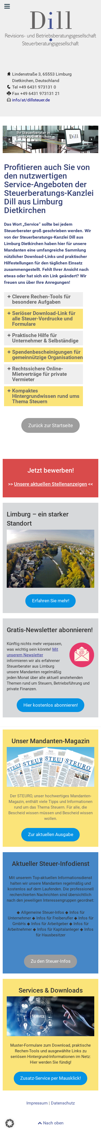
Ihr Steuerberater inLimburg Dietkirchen (34, 135)
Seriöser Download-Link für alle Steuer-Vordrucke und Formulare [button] (40, 318)
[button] (9, 139)
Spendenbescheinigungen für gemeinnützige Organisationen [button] (44, 354)
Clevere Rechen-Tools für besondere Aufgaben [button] (38, 299)
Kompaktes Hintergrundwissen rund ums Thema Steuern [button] (42, 396)
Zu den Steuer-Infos (51, 961)
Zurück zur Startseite (50, 425)
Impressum (37, 1103)
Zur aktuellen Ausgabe (50, 834)
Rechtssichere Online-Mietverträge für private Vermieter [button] (36, 374)
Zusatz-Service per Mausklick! (50, 1078)
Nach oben (51, 1122)
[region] (50, 139)
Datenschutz (63, 1103)
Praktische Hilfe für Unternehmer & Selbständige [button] (42, 338)
